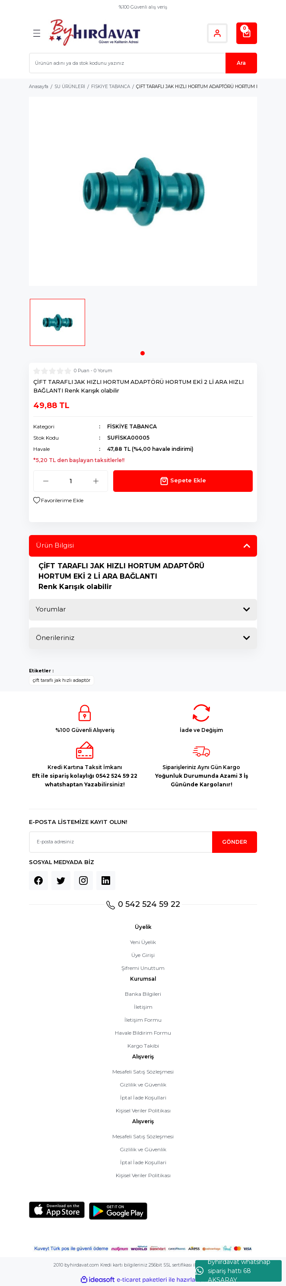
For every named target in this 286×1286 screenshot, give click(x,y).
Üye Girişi (143, 955)
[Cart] (246, 33)
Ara (241, 63)
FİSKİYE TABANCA (132, 426)
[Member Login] (217, 33)
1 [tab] (142, 353)
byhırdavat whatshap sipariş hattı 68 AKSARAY (232, 1271)
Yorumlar (51, 609)
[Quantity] (70, 481)
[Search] (143, 63)
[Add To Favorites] (58, 500)
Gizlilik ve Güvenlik (143, 1084)
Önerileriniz (55, 637)
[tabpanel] (57, 325)
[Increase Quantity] (96, 481)
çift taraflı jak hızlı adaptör (61, 680)
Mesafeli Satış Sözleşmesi (143, 1071)
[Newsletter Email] (143, 842)
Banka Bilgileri (143, 994)
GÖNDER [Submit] (234, 842)
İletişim (143, 1007)
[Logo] (94, 33)
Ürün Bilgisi (55, 545)
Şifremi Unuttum (143, 968)
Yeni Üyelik (143, 942)
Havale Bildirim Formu (143, 1032)
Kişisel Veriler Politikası (143, 1110)
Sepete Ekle (183, 481)
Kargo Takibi (143, 1045)
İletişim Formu (143, 1020)
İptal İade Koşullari (143, 1097)
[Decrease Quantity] (45, 481)
